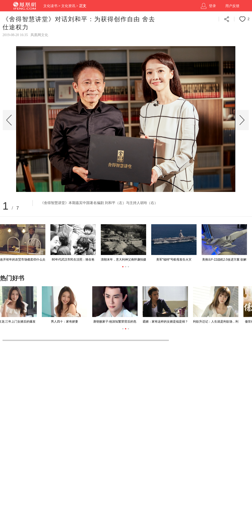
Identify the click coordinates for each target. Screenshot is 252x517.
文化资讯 (68, 6)
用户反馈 (232, 6)
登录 (212, 6)
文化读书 (50, 6)
